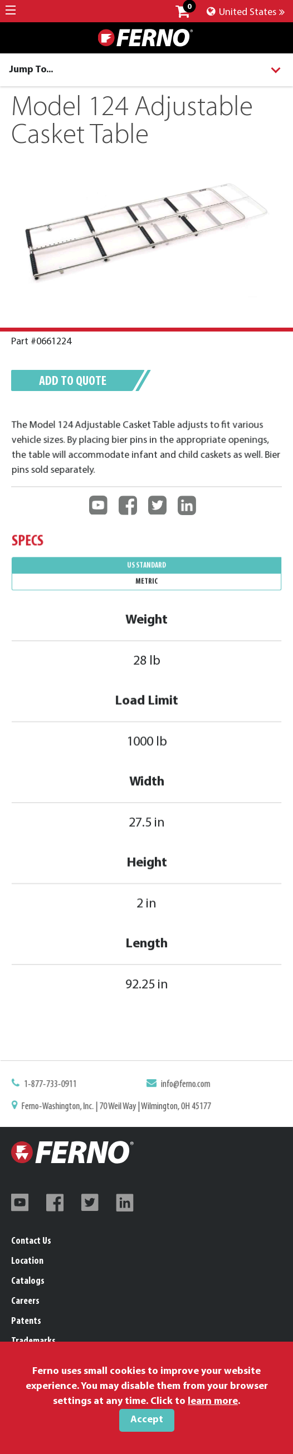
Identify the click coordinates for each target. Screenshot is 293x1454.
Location (27, 1261)
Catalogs (28, 1281)
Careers (25, 1301)
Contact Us (31, 1241)
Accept (146, 1420)
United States (246, 12)
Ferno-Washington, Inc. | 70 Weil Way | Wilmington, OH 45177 (117, 1106)
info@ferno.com (184, 1085)
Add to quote (72, 381)
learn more (213, 1401)
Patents (26, 1321)
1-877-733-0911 (53, 1085)
